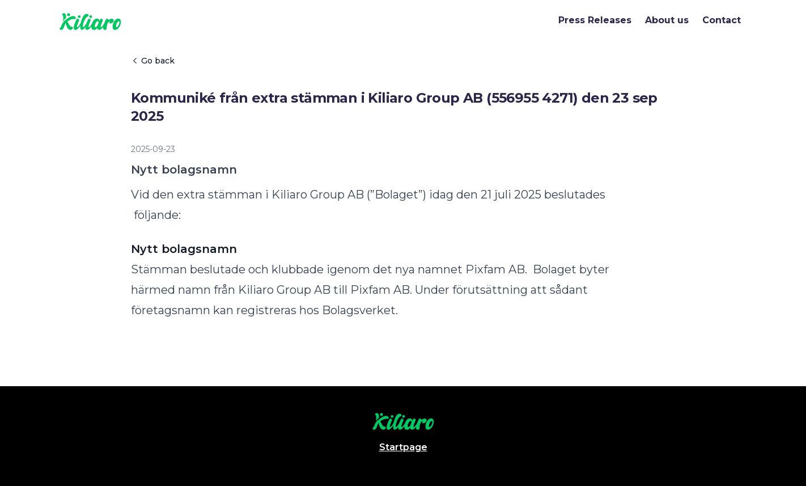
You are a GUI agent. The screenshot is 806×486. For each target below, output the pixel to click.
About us (667, 20)
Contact (721, 20)
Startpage (403, 447)
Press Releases (594, 20)
